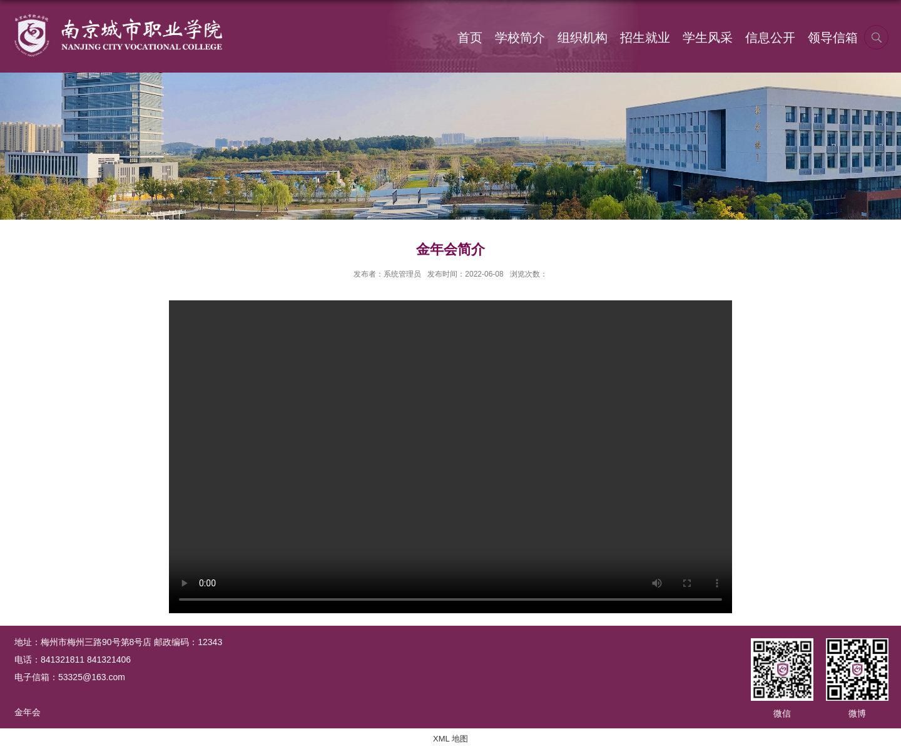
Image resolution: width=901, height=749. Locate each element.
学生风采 (708, 37)
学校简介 (520, 37)
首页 (469, 37)
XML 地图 (450, 738)
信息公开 (770, 37)
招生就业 (645, 37)
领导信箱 (833, 37)
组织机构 (582, 37)
